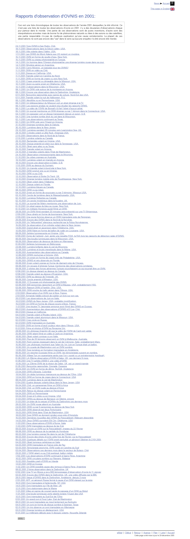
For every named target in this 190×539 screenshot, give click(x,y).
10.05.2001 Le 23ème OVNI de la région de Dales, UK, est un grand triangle (52, 364)
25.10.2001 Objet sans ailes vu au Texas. (35, 147)
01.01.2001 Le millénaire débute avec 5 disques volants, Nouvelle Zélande (51, 513)
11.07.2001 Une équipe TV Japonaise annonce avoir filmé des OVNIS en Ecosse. (54, 307)
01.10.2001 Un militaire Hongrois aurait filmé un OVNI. (41, 209)
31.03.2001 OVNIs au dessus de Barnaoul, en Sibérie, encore (45, 399)
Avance (146, 533)
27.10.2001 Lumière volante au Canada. (34, 138)
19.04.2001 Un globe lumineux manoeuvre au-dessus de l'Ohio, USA (49, 375)
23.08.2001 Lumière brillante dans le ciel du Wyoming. (42, 247)
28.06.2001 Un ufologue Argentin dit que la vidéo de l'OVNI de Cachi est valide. (54, 331)
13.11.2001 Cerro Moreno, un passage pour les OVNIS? (42, 68)
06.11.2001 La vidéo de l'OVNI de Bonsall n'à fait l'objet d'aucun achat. (49, 109)
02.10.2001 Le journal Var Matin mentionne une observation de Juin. (48, 204)
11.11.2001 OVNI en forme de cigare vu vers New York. (42, 79)
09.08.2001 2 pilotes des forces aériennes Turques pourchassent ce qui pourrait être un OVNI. (61, 269)
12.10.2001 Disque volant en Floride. (33, 185)
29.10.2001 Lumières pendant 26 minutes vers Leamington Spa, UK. (49, 130)
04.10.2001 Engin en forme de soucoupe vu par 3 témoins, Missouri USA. (51, 193)
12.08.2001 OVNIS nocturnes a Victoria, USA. (37, 255)
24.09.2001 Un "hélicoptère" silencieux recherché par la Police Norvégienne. (52, 223)
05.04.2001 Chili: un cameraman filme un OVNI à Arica (42, 385)
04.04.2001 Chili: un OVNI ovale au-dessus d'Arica (40, 388)
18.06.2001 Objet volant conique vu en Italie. (37, 337)
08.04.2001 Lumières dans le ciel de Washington (39, 380)
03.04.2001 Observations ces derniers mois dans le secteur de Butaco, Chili (52, 451)
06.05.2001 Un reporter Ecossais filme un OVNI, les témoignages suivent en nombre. (57, 353)
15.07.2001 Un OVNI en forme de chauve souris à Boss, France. (46, 304)
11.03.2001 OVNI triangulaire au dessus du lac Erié (40, 426)
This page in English (162, 9)
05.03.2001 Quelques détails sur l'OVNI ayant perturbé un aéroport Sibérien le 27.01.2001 (58, 440)
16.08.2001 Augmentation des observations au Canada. (42, 253)
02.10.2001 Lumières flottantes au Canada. (36, 198)
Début (128, 533)
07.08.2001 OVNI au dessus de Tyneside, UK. (37, 277)
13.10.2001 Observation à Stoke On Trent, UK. (38, 177)
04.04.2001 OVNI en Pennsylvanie (32, 394)
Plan (155, 533)
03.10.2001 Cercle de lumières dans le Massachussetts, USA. (45, 195)
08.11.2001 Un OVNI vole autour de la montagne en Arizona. (44, 90)
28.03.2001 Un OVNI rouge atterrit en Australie (38, 404)
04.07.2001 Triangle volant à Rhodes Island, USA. (39, 315)
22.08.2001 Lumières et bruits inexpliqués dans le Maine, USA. (46, 250)
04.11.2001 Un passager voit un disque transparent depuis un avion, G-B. (51, 114)
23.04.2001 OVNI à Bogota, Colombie (33, 372)
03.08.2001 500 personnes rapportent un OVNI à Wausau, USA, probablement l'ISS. (56, 285)
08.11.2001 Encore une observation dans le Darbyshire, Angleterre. (48, 92)
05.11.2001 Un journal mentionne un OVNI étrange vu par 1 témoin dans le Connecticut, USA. (61, 111)
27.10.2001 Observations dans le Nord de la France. (40, 136)
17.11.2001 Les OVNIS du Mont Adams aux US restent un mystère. (48, 54)
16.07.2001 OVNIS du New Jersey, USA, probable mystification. (46, 301)
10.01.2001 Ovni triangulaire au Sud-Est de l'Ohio (39, 497)
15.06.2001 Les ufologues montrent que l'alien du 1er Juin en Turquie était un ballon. (56, 345)
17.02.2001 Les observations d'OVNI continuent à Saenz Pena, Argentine (50, 456)
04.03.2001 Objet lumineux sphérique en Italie (38, 442)
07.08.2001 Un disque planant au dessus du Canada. (41, 271)
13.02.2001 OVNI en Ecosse (29, 464)
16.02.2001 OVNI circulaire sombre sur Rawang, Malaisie (43, 459)
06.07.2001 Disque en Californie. (31, 312)
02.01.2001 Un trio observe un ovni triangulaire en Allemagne (45, 508)
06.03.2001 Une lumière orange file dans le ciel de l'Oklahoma (45, 434)
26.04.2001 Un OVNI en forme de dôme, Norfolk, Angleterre (45, 369)
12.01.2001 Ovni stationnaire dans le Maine (36, 489)
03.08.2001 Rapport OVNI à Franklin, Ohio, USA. (39, 288)
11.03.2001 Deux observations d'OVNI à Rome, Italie (41, 423)
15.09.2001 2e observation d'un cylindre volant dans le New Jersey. (48, 225)
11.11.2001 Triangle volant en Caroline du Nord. (38, 76)
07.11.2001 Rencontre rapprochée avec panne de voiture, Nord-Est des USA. (52, 95)
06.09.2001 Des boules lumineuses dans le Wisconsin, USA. (45, 239)
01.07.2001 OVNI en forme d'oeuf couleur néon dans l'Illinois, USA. (48, 326)
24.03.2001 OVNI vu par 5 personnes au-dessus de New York (45, 407)
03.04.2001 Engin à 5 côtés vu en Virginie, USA (38, 396)
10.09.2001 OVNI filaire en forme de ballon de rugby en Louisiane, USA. (50, 231)
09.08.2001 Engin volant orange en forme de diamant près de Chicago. (50, 263)
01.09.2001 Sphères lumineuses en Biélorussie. (38, 244)
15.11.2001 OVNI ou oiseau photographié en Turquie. (41, 60)
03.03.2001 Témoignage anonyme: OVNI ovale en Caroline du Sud (47, 448)
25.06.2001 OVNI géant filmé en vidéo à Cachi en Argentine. (44, 334)
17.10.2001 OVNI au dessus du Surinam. (35, 166)
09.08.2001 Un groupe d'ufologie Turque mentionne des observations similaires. (54, 266)
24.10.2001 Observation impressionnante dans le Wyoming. (44, 155)
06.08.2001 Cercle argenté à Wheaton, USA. (37, 280)
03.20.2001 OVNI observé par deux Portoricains (38, 410)
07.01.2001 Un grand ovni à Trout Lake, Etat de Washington (44, 499)
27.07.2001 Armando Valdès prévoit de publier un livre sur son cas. (47, 296)
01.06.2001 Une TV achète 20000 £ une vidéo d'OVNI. (41, 361)
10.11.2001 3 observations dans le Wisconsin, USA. (40, 87)
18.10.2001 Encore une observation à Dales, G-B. (39, 163)
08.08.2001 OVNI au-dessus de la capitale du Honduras (42, 432)
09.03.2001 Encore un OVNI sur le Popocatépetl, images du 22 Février (49, 429)
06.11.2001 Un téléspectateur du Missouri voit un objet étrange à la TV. (50, 103)
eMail (119, 533)
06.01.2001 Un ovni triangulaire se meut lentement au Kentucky (46, 502)
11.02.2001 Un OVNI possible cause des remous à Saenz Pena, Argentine (51, 467)
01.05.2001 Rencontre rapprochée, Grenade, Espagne (41, 366)
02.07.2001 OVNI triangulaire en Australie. (35, 323)
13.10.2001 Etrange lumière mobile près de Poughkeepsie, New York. (49, 179)
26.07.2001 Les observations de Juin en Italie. (38, 299)
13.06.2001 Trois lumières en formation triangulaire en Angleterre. (47, 350)
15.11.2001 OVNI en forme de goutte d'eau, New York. (41, 57)
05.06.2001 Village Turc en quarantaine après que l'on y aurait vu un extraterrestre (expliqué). (60, 356)
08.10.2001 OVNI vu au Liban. (30, 190)
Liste (162, 533)
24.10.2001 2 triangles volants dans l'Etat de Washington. (43, 152)
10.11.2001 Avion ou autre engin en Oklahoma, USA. (41, 84)
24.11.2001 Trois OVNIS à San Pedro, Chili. (36, 46)
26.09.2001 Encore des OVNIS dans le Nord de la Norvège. (44, 220)
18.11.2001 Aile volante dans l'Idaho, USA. (36, 52)
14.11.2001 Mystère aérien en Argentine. (35, 65)
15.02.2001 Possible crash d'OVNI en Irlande (37, 461)
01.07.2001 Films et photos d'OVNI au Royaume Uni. (41, 328)
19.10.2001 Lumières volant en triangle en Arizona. (40, 160)
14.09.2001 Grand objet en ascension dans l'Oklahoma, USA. (45, 228)
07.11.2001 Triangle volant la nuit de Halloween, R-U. (40, 98)
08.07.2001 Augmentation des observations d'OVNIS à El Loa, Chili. (48, 309)
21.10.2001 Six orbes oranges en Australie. (36, 157)
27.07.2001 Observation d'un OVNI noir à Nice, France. (41, 293)
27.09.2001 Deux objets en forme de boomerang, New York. (44, 214)
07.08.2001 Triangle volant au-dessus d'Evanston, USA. (42, 274)
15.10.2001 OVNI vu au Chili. (29, 174)
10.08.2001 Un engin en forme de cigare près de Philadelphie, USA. (48, 258)
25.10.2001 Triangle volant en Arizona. (34, 149)
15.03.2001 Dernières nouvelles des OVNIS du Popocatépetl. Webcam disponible (54, 418)
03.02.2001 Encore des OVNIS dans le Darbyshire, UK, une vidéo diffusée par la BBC (56, 475)
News (157, 4)
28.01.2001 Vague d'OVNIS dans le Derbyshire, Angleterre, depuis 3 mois (51, 478)
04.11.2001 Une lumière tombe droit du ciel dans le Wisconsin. (46, 117)
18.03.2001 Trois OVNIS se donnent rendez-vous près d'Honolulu (47, 415)
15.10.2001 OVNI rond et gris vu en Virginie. (36, 171)
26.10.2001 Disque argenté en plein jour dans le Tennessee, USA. (47, 144)
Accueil (166, 4)
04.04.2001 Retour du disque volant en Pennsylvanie (41, 391)
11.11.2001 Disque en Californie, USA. (34, 73)
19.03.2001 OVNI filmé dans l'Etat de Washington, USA (42, 413)
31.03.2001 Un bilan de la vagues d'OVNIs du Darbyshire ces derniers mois (52, 402)
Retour (137, 533)
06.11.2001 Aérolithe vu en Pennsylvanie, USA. (38, 101)
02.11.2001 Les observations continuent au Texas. (39, 120)
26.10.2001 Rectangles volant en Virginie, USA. (38, 141)
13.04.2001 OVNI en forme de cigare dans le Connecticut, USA (46, 377)
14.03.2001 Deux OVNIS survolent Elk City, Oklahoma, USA (44, 421)
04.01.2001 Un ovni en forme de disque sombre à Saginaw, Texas (47, 505)
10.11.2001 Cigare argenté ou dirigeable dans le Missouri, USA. (46, 81)
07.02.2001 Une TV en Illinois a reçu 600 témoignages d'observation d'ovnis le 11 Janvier (58, 472)
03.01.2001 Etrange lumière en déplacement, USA (40, 510)
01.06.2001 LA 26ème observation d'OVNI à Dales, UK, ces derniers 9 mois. (52, 358)
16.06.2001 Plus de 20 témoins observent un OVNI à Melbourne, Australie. (52, 339)
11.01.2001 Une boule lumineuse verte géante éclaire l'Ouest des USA (49, 494)
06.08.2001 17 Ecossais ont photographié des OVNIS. (41, 282)
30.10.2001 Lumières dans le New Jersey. (36, 128)
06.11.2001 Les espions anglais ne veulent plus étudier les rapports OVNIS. (52, 106)
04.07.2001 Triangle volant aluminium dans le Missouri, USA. (44, 318)
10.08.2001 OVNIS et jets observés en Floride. (38, 261)
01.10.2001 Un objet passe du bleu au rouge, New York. (42, 206)
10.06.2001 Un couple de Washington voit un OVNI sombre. (44, 347)
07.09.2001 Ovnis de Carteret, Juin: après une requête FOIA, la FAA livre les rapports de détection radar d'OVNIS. (70, 236)
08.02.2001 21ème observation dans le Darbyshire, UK (42, 470)
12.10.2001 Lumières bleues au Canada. (35, 187)
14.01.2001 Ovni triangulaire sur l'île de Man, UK (39, 486)
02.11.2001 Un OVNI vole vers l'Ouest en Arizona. (39, 122)
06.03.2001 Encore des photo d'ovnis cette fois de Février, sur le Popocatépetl (53, 437)
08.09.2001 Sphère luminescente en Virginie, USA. (40, 233)
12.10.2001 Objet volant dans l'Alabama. (35, 182)
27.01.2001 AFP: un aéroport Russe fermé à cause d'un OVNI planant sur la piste (54, 480)
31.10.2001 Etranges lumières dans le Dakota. (38, 125)
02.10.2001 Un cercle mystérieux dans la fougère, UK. (42, 201)
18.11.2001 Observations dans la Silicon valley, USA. (41, 49)
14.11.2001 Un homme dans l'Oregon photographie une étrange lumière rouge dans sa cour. (60, 62)
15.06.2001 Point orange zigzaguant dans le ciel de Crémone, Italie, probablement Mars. (58, 342)
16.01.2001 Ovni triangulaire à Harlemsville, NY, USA (41, 483)
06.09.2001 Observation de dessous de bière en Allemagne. (44, 242)
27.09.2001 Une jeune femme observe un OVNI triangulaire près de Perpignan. (53, 217)
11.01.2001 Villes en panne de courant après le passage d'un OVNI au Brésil (52, 491)
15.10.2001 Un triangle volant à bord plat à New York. (41, 168)
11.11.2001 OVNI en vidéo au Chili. (32, 71)
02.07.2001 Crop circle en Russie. (31, 320)
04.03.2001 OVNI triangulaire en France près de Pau (40, 445)
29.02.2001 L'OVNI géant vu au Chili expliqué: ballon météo (44, 453)
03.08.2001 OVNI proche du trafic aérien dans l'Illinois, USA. (44, 290)
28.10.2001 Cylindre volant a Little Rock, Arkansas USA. (42, 133)
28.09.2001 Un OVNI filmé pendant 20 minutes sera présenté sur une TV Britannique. (57, 212)
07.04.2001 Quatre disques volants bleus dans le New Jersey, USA (48, 383)
